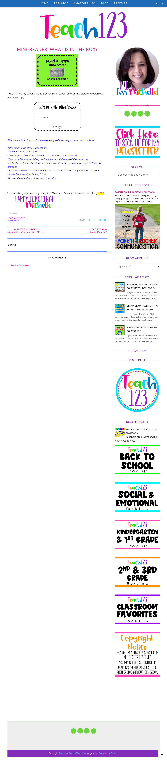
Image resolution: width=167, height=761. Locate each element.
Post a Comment (20, 265)
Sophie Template (77, 753)
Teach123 (63, 753)
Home (44, 3)
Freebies (120, 3)
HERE (101, 193)
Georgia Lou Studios (108, 753)
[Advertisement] (137, 702)
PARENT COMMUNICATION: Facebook (135, 192)
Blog (105, 3)
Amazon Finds (84, 3)
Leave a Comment (16, 218)
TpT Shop (61, 3)
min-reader (13, 220)
